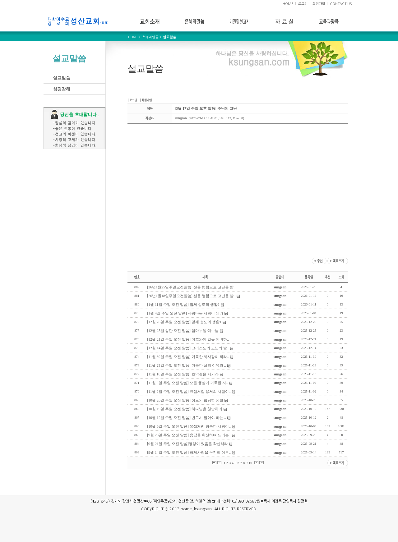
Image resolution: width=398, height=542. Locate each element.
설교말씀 (61, 78)
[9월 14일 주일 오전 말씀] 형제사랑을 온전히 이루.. (189, 452)
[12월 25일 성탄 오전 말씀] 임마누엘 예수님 (183, 330)
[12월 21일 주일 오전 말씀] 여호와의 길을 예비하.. (188, 339)
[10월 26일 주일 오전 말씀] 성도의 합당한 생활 (185, 400)
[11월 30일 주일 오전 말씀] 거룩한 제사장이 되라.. (188, 357)
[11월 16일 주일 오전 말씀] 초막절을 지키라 (183, 374)
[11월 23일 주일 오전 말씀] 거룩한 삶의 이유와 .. (186, 365)
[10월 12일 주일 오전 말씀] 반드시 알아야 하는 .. (186, 418)
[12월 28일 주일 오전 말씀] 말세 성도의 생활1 (184, 322)
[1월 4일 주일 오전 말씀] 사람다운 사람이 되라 (185, 313)
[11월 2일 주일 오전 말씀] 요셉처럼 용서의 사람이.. (189, 391)
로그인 (303, 4)
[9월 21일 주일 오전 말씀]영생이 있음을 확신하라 (187, 444)
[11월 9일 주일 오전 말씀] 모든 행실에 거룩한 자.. (187, 383)
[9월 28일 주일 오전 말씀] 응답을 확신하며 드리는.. (189, 435)
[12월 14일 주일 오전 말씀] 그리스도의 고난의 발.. (188, 348)
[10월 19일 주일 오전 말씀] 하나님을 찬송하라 (184, 409)
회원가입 (318, 4)
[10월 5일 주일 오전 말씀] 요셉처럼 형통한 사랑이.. (189, 426)
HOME (288, 4)
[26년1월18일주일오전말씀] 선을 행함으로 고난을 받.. (191, 296)
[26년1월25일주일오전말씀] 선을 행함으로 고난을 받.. (191, 287)
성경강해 (61, 89)
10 (250, 463)
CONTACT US (341, 4)
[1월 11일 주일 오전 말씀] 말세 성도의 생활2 (183, 304)
